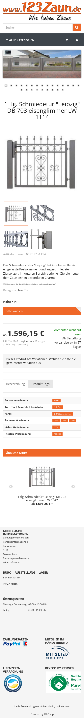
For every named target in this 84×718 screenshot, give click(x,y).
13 (68, 86)
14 (73, 86)
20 (42, 90)
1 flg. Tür (57, 407)
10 (52, 86)
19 (37, 90)
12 (63, 86)
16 (21, 90)
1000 (56, 420)
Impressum (9, 546)
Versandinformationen (15, 541)
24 (63, 90)
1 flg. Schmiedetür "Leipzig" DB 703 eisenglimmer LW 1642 (42, 498)
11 (57, 86)
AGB (5, 550)
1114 (56, 427)
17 (26, 90)
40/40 (56, 400)
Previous (11, 487)
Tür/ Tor (23, 290)
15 (78, 86)
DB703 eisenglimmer (62, 414)
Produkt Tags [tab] (40, 384)
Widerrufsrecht (11, 562)
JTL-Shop (49, 714)
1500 (64, 420)
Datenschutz (10, 554)
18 (32, 90)
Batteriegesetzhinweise (16, 558)
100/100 (57, 434)
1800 (72, 420)
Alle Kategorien (20, 40)
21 (47, 90)
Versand (30, 341)
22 (52, 90)
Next (73, 487)
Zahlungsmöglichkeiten (16, 537)
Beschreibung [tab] (15, 384)
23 (57, 90)
